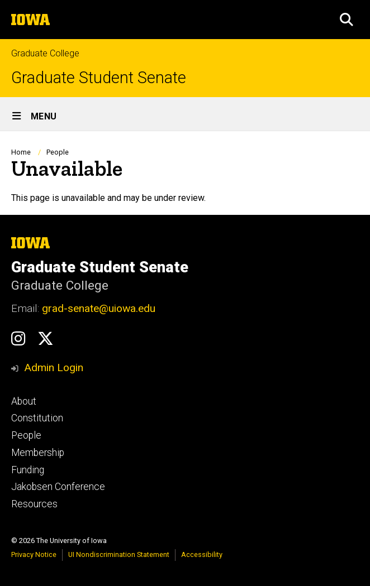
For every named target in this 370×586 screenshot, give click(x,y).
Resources (34, 504)
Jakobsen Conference (58, 486)
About (23, 401)
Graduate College (45, 53)
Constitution (37, 418)
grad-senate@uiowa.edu (98, 308)
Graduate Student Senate (98, 78)
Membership (37, 452)
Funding (27, 469)
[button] (346, 19)
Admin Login (53, 367)
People (57, 152)
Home (21, 152)
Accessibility (201, 554)
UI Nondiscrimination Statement (118, 554)
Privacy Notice (33, 554)
